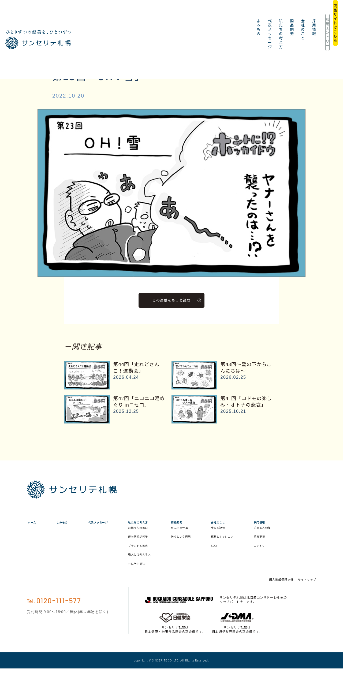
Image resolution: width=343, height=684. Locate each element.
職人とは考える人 (160, 567)
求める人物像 (302, 535)
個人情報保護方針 (281, 595)
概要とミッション (256, 544)
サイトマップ (307, 595)
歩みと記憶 (252, 533)
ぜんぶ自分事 (208, 533)
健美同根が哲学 (160, 546)
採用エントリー (282, 13)
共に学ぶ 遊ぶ (158, 578)
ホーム (31, 522)
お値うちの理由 (160, 538)
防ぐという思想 (208, 544)
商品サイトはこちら (320, 13)
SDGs (247, 556)
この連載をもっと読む (177, 299)
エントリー (302, 556)
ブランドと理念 (160, 556)
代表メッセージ (134, 13)
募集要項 (300, 546)
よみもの (105, 13)
